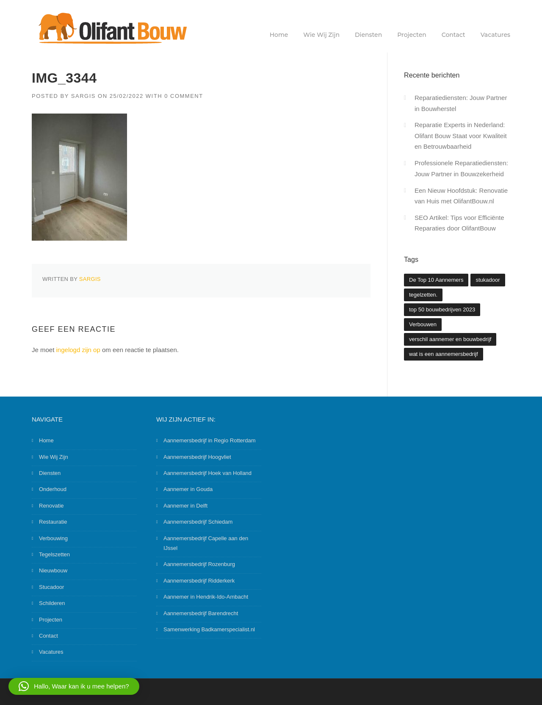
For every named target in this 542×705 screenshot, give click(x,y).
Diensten (368, 35)
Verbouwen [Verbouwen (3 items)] (423, 324)
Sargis (83, 96)
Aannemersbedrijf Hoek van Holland (207, 473)
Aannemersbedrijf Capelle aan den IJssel (205, 543)
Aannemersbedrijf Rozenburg (199, 564)
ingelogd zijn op (78, 349)
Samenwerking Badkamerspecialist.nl (209, 629)
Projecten (411, 35)
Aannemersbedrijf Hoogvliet (197, 457)
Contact (453, 35)
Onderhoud (52, 489)
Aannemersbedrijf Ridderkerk (199, 580)
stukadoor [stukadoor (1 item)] (488, 280)
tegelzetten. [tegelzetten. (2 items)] (423, 294)
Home (279, 35)
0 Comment (183, 96)
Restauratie (53, 522)
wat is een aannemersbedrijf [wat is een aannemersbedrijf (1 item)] (443, 354)
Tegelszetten (54, 554)
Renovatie (51, 505)
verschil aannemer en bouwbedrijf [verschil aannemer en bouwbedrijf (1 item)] (450, 339)
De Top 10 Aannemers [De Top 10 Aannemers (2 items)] (436, 280)
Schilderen (52, 603)
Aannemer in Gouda (188, 489)
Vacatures (495, 35)
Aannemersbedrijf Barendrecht (200, 613)
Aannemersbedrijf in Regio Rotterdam (209, 440)
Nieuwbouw (53, 570)
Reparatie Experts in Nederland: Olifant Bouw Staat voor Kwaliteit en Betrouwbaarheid (461, 135)
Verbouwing (53, 538)
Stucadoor (51, 587)
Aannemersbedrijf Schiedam (197, 522)
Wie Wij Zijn (321, 35)
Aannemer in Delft (185, 505)
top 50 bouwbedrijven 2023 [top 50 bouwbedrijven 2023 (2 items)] (442, 309)
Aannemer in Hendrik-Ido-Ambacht (205, 597)
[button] (73, 686)
